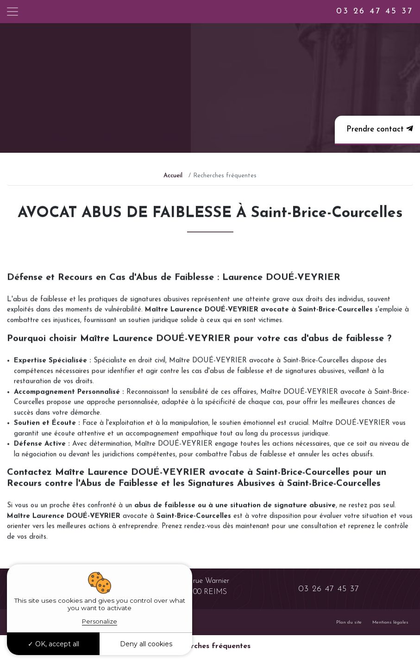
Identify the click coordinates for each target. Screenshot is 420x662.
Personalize (99, 621)
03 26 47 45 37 (374, 11)
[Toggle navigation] (12, 11)
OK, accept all (53, 644)
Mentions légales (390, 622)
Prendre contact (378, 129)
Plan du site (349, 622)
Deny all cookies (146, 644)
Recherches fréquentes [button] (210, 646)
